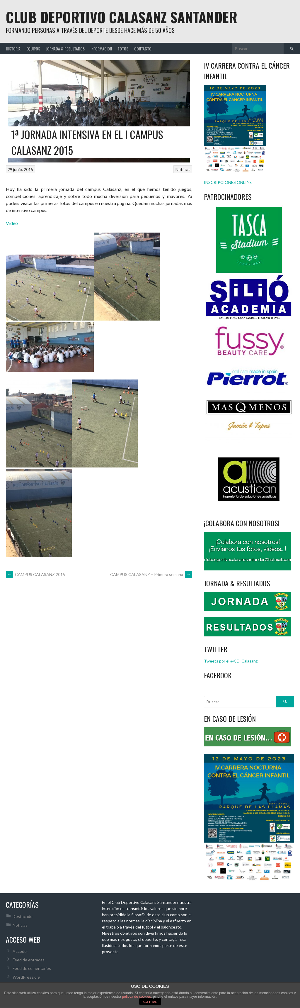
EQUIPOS (33, 48)
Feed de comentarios (32, 968)
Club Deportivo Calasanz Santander (121, 16)
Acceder (20, 951)
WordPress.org (26, 977)
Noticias (182, 169)
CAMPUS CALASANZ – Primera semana (151, 574)
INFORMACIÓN (101, 48)
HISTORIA (13, 48)
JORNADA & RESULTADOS (65, 48)
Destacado (23, 916)
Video (12, 223)
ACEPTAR (149, 1002)
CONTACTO (142, 48)
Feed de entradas (29, 959)
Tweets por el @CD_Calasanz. (231, 660)
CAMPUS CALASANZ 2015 (35, 574)
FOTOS (123, 48)
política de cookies (136, 997)
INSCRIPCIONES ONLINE (228, 182)
